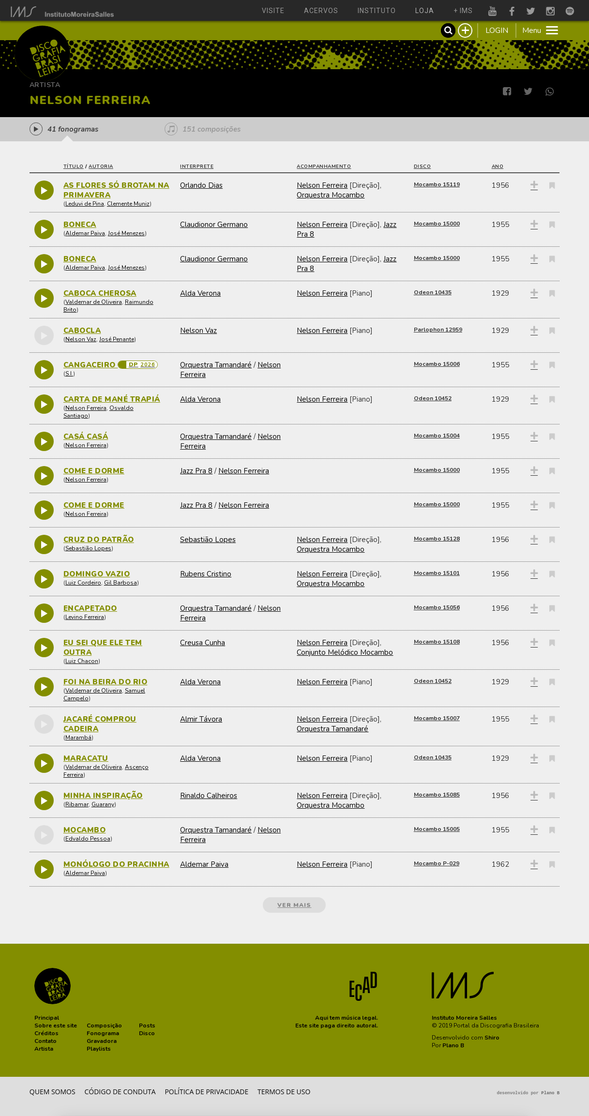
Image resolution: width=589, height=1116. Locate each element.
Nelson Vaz (80, 339)
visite (273, 11)
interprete (196, 166)
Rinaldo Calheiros (208, 795)
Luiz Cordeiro (83, 583)
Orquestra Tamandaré (216, 365)
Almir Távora (201, 719)
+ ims (463, 11)
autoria (101, 166)
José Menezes (126, 233)
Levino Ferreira (84, 617)
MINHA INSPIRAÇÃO (103, 795)
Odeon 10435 (433, 292)
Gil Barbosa (120, 583)
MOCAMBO (84, 830)
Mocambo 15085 (437, 795)
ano (498, 166)
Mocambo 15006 (437, 364)
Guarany (102, 804)
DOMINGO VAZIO (96, 574)
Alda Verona (200, 293)
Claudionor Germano (214, 224)
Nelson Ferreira (322, 185)
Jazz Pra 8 (196, 471)
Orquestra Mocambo (330, 195)
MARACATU (85, 758)
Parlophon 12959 (438, 329)
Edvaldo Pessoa (87, 839)
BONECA (79, 224)
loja (424, 11)
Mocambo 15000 (437, 223)
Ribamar (77, 804)
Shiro (491, 1037)
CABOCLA (82, 330)
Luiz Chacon (81, 661)
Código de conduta (119, 1091)
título (73, 166)
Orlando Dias (201, 185)
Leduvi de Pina (84, 204)
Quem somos (53, 1091)
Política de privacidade (206, 1091)
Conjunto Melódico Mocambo (345, 652)
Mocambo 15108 (437, 642)
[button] (46, 1018)
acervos (321, 11)
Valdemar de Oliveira (93, 302)
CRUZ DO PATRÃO (98, 539)
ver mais (294, 905)
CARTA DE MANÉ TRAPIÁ (111, 399)
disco (422, 166)
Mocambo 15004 (437, 435)
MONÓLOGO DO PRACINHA (116, 864)
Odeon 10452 (433, 398)
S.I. (69, 373)
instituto (377, 11)
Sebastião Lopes (88, 548)
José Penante (116, 339)
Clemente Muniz (128, 204)
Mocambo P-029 (436, 863)
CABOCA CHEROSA (99, 293)
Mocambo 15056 (437, 607)
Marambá (78, 737)
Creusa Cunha (202, 643)
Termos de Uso (283, 1091)
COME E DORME (93, 471)
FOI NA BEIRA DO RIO (105, 682)
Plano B (453, 1045)
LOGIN (496, 30)
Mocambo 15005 (437, 829)
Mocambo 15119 (437, 184)
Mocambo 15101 (437, 573)
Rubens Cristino (205, 574)
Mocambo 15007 (437, 718)
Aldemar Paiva (85, 233)
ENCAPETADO (90, 608)
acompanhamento (324, 166)
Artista (45, 85)
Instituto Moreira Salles (464, 1018)
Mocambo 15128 (437, 539)
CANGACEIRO (90, 365)
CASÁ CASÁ (85, 436)
